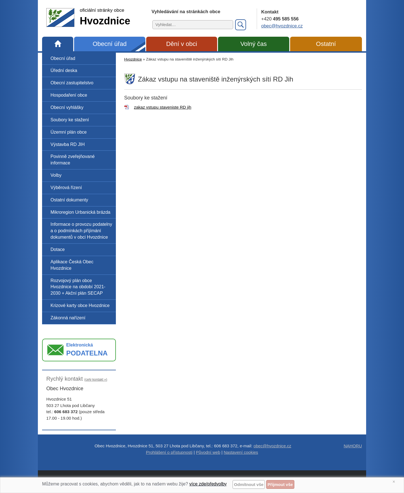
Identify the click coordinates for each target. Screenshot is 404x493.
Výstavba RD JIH (67, 144)
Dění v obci (181, 43)
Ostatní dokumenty (69, 199)
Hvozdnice (133, 59)
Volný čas (253, 43)
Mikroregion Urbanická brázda (80, 212)
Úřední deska (63, 70)
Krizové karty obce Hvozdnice (80, 305)
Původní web (208, 452)
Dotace (57, 249)
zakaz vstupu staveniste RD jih (162, 107)
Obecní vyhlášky (66, 107)
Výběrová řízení (66, 187)
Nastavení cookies (241, 452)
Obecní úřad (110, 43)
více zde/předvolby (208, 484)
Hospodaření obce (68, 95)
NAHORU (353, 445)
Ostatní (326, 43)
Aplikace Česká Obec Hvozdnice (71, 265)
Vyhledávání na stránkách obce (186, 11)
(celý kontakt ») (95, 380)
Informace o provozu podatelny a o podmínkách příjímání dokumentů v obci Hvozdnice (81, 230)
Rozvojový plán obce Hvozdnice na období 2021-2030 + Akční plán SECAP (77, 287)
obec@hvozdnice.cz (282, 25)
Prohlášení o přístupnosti (169, 452)
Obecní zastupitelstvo (71, 82)
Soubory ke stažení (69, 119)
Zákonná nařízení (68, 317)
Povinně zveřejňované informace (72, 159)
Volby (55, 175)
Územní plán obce (68, 132)
